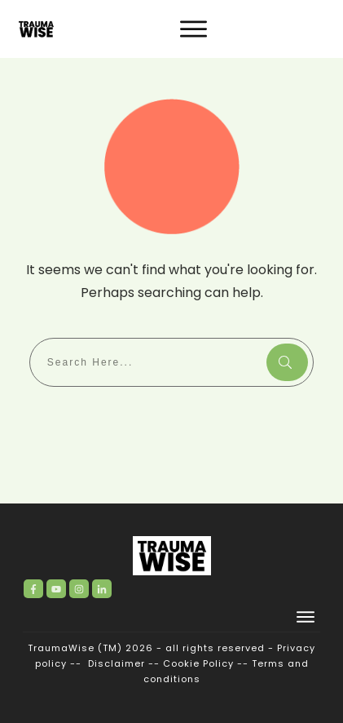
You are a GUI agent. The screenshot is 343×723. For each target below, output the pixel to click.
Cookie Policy (198, 663)
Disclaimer (116, 663)
